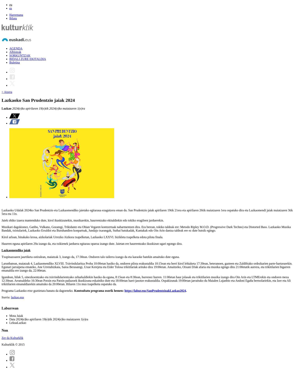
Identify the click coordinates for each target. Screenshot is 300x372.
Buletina (14, 62)
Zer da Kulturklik (12, 338)
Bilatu (13, 18)
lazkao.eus (17, 297)
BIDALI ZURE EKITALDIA (27, 59)
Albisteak (15, 52)
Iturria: (6, 297)
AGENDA (16, 48)
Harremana (16, 15)
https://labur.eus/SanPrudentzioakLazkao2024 (155, 290)
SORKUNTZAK (19, 55)
